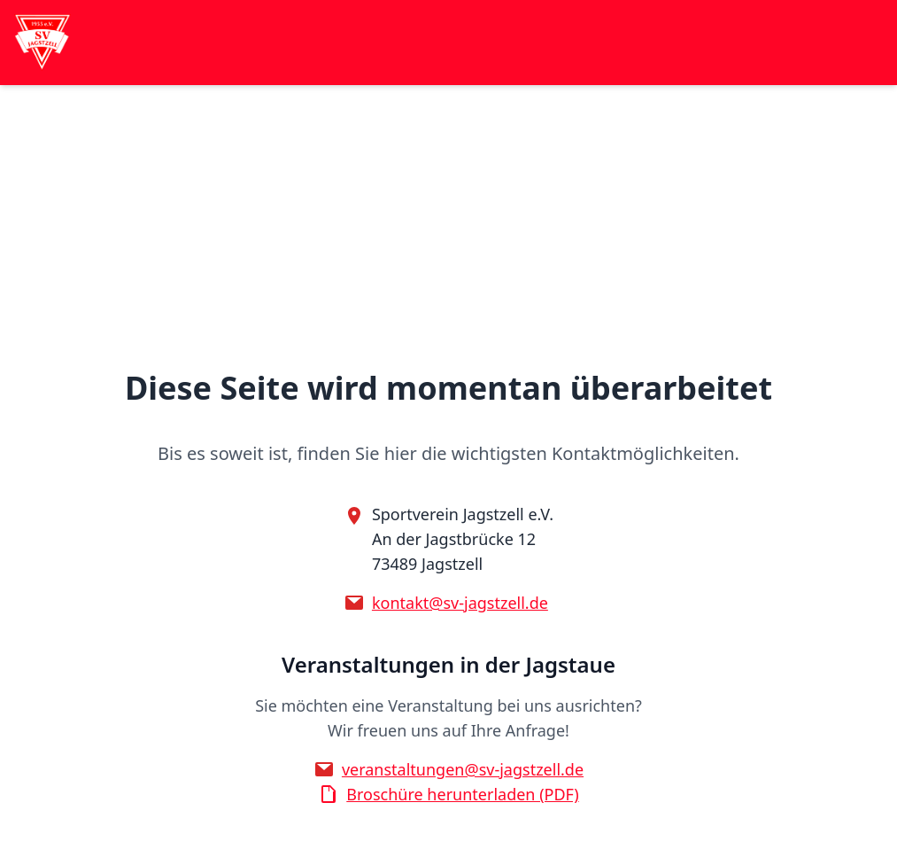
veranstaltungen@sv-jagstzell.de (463, 769)
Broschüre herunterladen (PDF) (462, 794)
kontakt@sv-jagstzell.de (460, 602)
